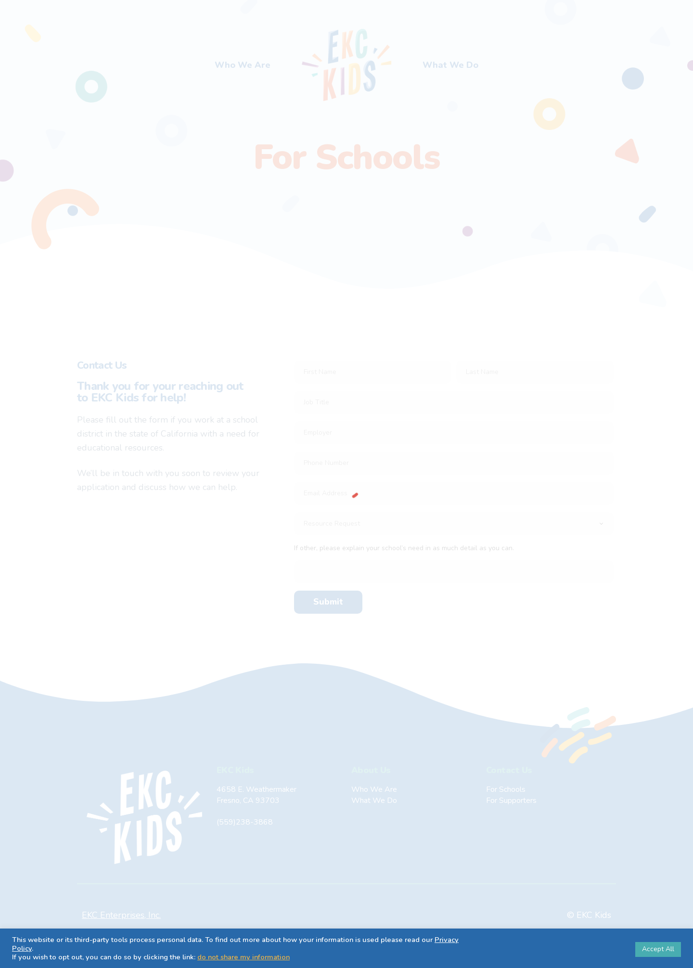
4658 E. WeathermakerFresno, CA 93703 (256, 794)
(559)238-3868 (245, 822)
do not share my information (243, 957)
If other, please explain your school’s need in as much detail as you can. (404, 548)
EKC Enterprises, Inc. (121, 915)
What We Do (450, 65)
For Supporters (511, 800)
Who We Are (242, 65)
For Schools (506, 789)
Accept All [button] (658, 949)
